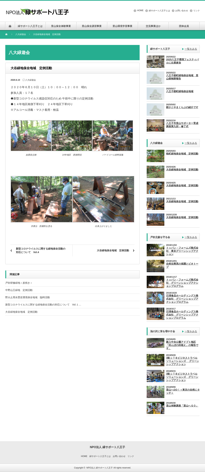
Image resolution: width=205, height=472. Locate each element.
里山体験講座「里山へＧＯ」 (182, 405)
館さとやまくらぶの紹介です (182, 107)
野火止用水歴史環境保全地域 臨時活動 (27, 297)
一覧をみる (191, 48)
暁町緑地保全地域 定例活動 (182, 153)
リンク (196, 10)
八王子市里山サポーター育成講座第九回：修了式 (182, 125)
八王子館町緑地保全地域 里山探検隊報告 (182, 77)
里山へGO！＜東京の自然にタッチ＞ (183, 391)
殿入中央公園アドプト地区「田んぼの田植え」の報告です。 (182, 345)
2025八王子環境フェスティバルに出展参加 (182, 61)
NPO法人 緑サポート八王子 (99, 468)
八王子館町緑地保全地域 (179, 91)
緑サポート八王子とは (159, 10)
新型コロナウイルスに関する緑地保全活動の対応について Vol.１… (43, 304)
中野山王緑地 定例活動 (19, 290)
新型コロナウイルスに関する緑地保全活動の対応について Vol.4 (40, 250)
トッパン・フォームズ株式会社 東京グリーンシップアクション (182, 251)
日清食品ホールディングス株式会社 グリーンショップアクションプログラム (182, 298)
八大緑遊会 (20, 34)
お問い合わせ (181, 10)
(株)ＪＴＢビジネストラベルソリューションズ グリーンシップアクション (182, 361)
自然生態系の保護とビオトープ (182, 265)
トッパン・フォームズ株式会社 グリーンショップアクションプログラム (182, 282)
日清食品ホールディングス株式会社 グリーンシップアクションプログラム (182, 314)
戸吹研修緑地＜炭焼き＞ (19, 282)
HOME (140, 10)
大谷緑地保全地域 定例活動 (113, 250)
